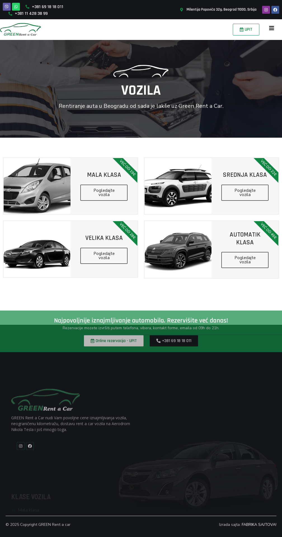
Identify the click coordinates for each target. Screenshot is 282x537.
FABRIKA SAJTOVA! (259, 524)
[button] (246, 29)
